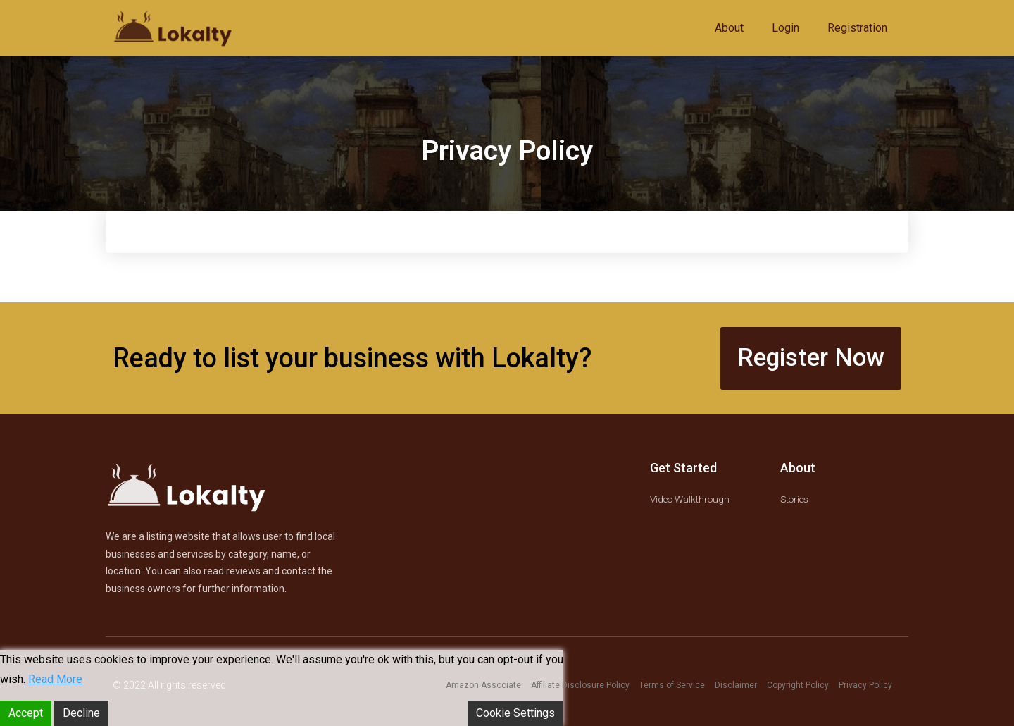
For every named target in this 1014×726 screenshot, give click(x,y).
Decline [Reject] (81, 713)
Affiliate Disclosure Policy (580, 685)
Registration (857, 28)
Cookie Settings (515, 713)
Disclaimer (736, 685)
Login (785, 28)
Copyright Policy (798, 685)
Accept (25, 713)
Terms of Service (672, 685)
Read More (55, 679)
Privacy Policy (865, 685)
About (729, 28)
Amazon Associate (483, 685)
